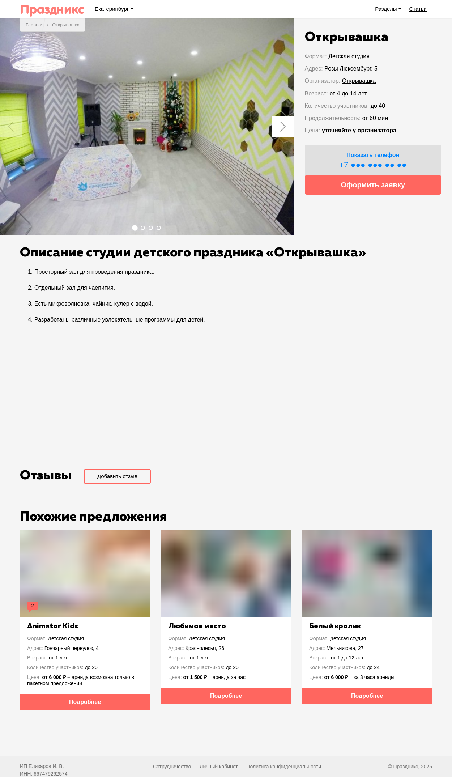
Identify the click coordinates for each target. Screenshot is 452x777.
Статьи (418, 9)
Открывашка (359, 81)
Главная (34, 24)
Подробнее (85, 702)
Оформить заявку (373, 185)
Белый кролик (335, 626)
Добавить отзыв (117, 476)
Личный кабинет (219, 766)
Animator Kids (52, 626)
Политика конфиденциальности (283, 766)
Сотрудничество (172, 766)
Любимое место (197, 626)
